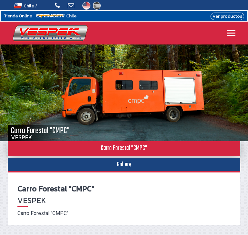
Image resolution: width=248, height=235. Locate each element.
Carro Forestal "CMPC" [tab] (124, 148)
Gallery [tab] (124, 165)
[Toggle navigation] (231, 33)
